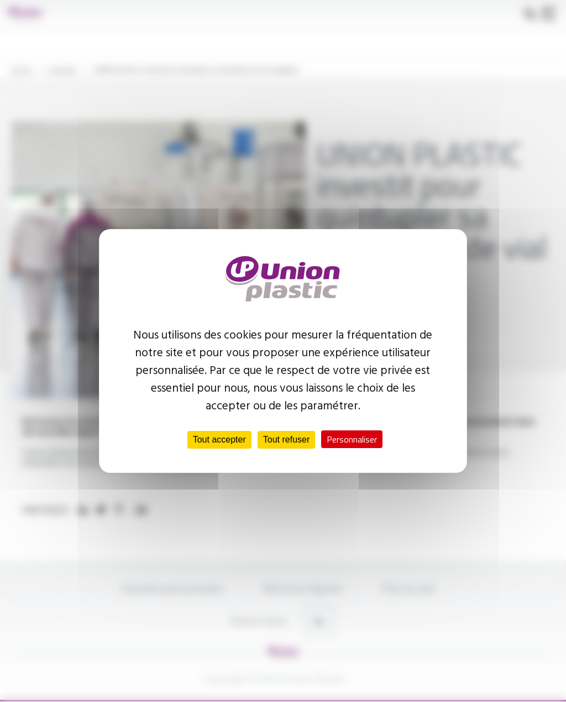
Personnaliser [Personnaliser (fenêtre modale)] (352, 439)
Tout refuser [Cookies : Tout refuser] (286, 439)
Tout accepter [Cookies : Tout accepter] (219, 439)
